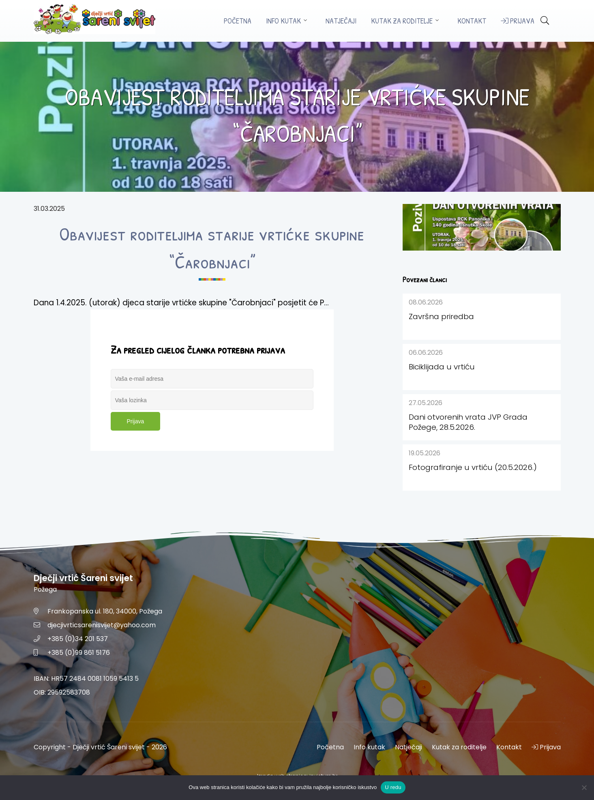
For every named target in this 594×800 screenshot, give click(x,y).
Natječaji (341, 21)
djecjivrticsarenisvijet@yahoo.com (101, 625)
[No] (584, 787)
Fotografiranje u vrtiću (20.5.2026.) (473, 467)
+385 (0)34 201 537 (77, 638)
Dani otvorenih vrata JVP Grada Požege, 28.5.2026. (468, 422)
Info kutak (283, 21)
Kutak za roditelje (402, 21)
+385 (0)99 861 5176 (78, 652)
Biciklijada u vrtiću (442, 366)
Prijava (517, 21)
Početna (237, 21)
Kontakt (471, 21)
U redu (393, 787)
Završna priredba (441, 316)
